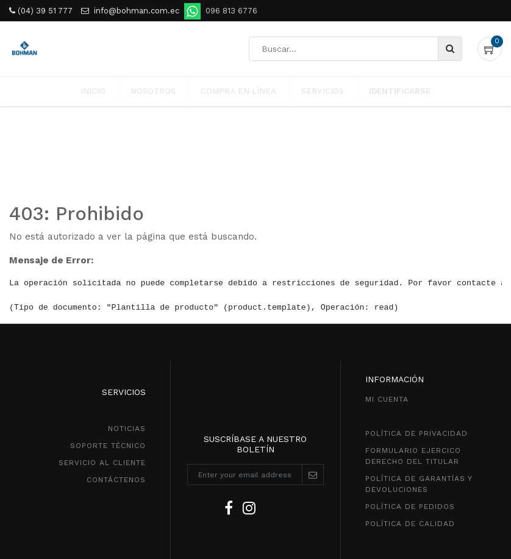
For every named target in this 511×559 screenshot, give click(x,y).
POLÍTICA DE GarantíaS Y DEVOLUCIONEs (418, 378)
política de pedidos (410, 400)
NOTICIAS (127, 322)
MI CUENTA (387, 293)
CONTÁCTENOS (116, 373)
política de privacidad (416, 327)
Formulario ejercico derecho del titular (413, 350)
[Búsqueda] (450, 48)
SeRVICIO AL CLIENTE (102, 356)
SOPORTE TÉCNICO (108, 339)
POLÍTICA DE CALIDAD (410, 417)
